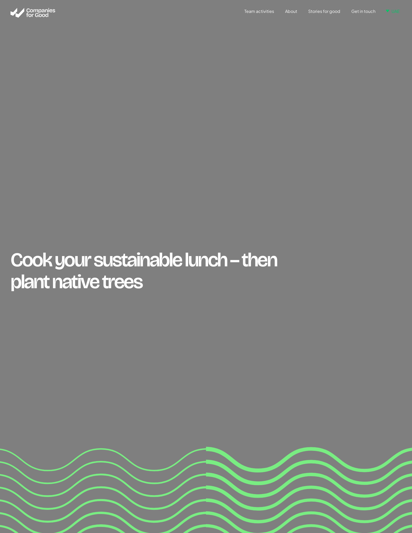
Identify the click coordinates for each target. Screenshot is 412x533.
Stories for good (324, 11)
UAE (396, 11)
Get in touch (363, 11)
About (291, 11)
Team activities (259, 11)
